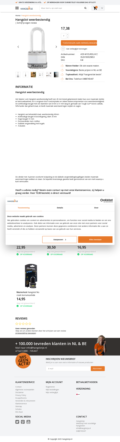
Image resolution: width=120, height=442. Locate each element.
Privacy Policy (20, 395)
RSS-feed (19, 412)
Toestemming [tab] (24, 208)
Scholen (18, 409)
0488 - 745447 (30, 350)
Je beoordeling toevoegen (25, 333)
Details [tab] (60, 208)
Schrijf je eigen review (27, 23)
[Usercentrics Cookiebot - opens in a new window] (102, 201)
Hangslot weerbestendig (31, 15)
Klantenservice (21, 403)
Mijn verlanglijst (52, 392)
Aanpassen (59, 239)
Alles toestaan (95, 239)
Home (17, 15)
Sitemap (18, 406)
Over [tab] (96, 208)
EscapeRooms (21, 398)
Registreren (50, 387)
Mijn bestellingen (52, 389)
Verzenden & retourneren (25, 401)
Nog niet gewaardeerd (26, 251)
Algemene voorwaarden (24, 389)
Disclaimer (19, 392)
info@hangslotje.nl (36, 347)
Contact (18, 387)
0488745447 (81, 431)
